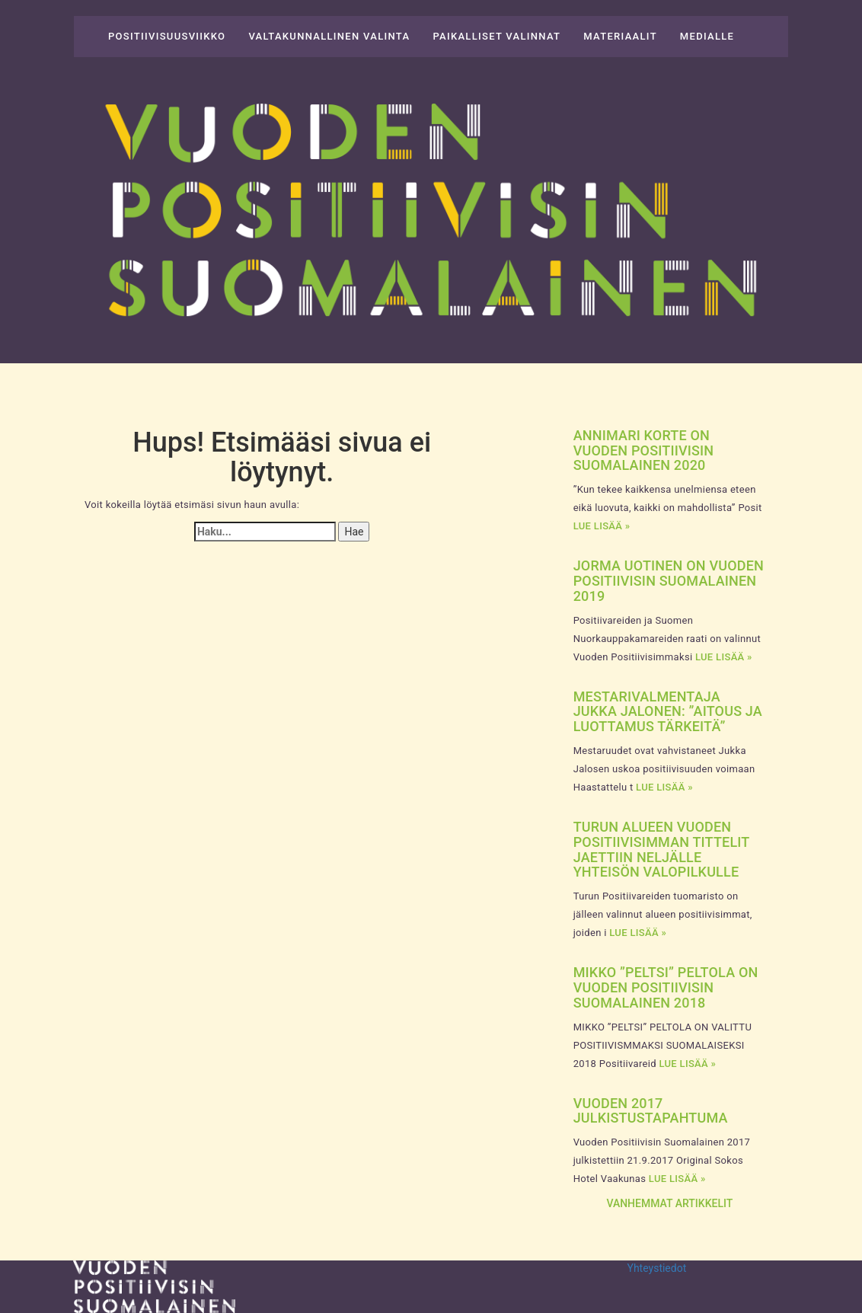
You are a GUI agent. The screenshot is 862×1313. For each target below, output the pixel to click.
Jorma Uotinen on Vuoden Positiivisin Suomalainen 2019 (668, 580)
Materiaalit (620, 36)
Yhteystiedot (657, 1268)
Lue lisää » (602, 526)
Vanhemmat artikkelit (669, 1203)
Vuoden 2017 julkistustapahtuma (650, 1110)
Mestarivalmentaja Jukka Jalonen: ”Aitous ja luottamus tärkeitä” (667, 711)
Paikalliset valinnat (496, 36)
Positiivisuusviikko (166, 36)
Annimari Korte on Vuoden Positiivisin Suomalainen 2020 (643, 450)
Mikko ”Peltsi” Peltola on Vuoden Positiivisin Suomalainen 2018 (665, 987)
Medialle (707, 36)
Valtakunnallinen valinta (329, 36)
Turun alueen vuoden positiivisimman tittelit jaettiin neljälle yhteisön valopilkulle (661, 849)
